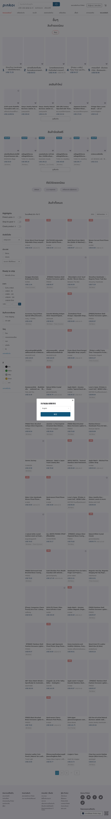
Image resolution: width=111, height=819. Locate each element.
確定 (55, 414)
